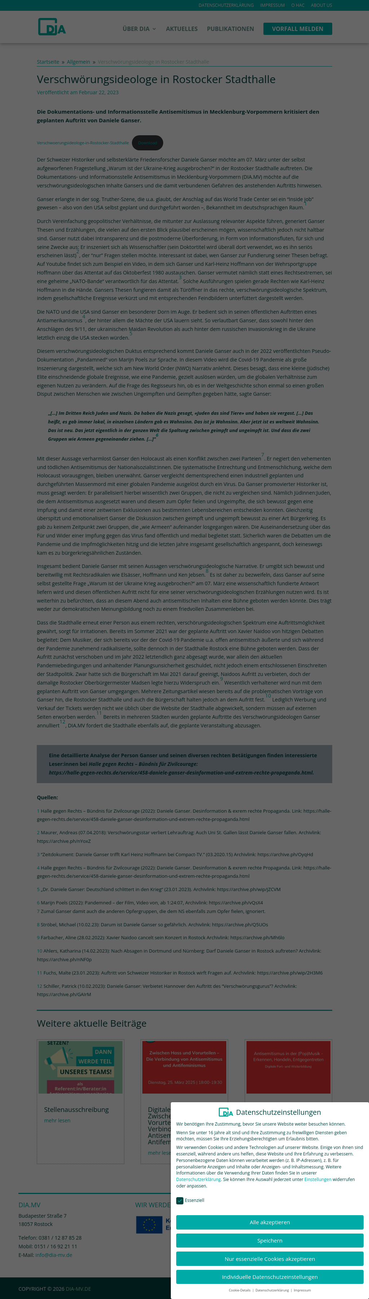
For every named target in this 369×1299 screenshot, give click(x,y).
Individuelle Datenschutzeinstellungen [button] (270, 1272)
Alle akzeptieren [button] (270, 1217)
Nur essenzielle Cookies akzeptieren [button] (270, 1253)
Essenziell (190, 1196)
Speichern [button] (270, 1235)
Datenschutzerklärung (198, 1175)
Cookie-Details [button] (240, 1285)
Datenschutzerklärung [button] (272, 1285)
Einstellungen (318, 1175)
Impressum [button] (302, 1285)
